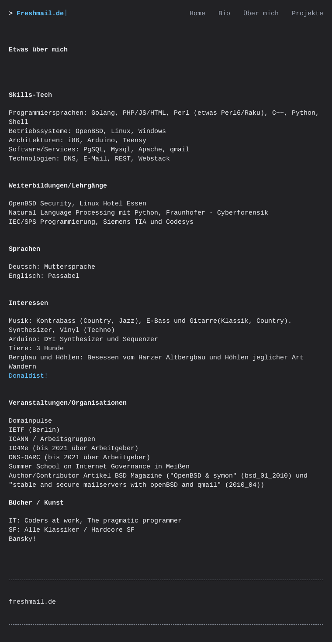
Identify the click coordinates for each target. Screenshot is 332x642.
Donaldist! (28, 376)
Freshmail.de (40, 13)
